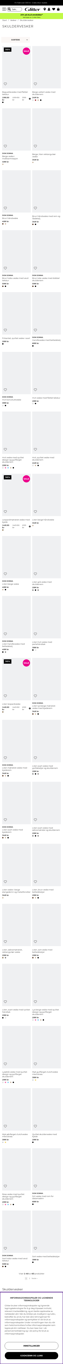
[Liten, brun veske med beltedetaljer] (46, 871)
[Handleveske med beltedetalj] (46, 320)
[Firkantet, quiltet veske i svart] (16, 320)
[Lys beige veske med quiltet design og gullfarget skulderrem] (46, 993)
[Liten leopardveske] (16, 687)
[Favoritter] (54, 9)
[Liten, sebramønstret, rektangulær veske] (16, 932)
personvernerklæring (15, 1331)
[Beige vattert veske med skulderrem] (46, 75)
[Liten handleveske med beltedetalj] (16, 625)
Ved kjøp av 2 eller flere (31, 17)
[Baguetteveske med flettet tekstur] (16, 75)
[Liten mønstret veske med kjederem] (16, 749)
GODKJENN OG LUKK (31, 1355)
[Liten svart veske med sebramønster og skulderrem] (46, 811)
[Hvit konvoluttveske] (16, 379)
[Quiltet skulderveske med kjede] (46, 1116)
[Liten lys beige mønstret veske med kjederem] (46, 687)
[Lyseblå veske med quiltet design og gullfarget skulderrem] (16, 1055)
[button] (50, 9)
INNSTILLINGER (31, 1346)
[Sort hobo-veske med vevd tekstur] (16, 1239)
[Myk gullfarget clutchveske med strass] (46, 1055)
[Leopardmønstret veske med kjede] (16, 503)
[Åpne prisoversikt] (29, 99)
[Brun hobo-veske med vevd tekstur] (16, 259)
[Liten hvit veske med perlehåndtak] (46, 625)
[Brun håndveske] (16, 198)
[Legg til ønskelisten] (5, 84)
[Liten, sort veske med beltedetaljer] (46, 932)
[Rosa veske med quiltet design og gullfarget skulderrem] (16, 1177)
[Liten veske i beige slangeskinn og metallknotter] (16, 871)
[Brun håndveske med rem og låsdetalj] (46, 198)
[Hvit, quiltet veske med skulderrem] (46, 441)
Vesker (13, 20)
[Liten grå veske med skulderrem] (46, 564)
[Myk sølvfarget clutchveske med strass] (16, 1116)
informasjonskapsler (14, 1334)
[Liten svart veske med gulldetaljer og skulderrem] (46, 749)
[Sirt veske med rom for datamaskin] (46, 1177)
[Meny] (4, 9)
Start (4, 20)
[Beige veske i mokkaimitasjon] (16, 137)
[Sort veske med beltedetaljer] (46, 1239)
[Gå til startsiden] (31, 9)
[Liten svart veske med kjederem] (16, 811)
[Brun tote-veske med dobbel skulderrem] (46, 259)
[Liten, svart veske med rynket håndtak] (16, 993)
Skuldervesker (26, 20)
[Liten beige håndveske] (46, 503)
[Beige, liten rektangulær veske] (46, 137)
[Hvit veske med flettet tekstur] (46, 379)
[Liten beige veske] (16, 564)
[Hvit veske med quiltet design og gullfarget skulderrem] (16, 441)
